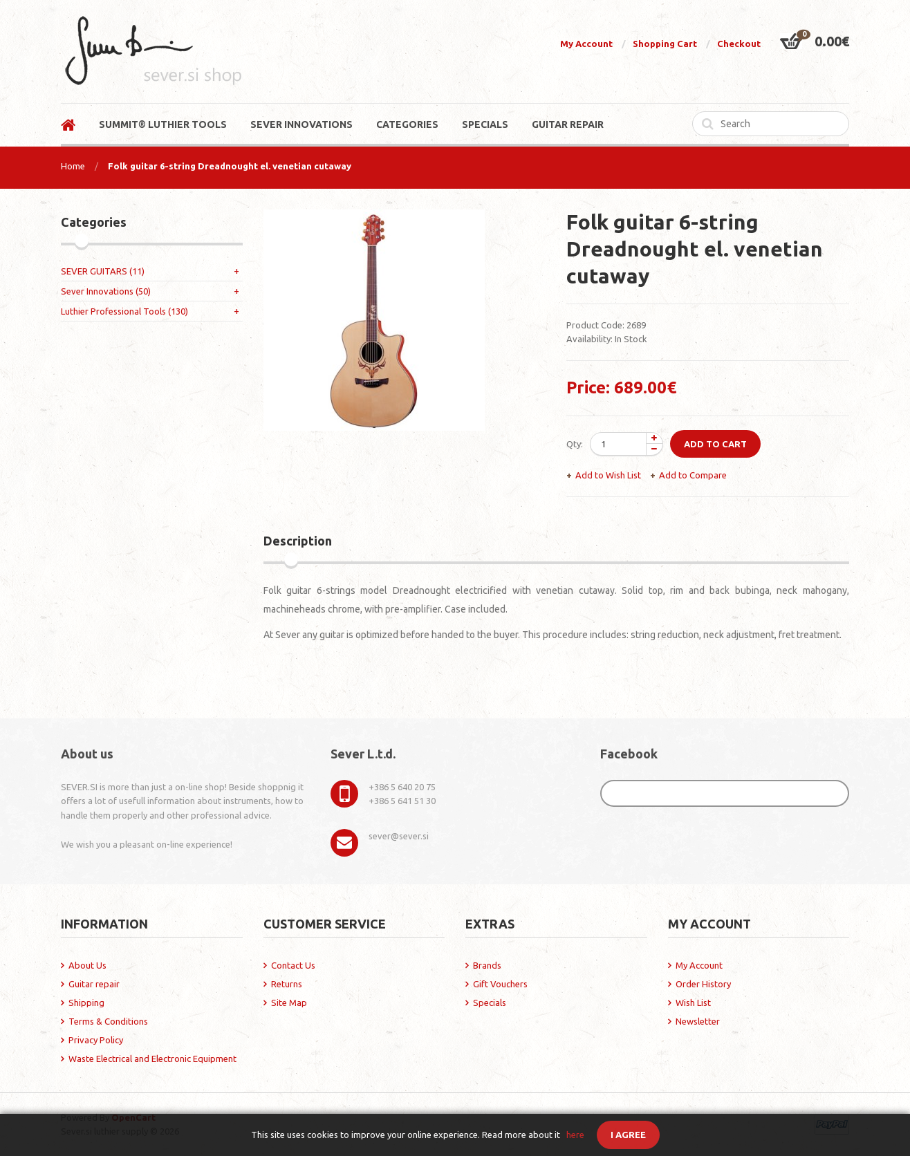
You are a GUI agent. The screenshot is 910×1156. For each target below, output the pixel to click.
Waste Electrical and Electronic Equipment (152, 1058)
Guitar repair (94, 984)
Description (297, 541)
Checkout (739, 43)
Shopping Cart (665, 43)
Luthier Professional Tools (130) (124, 311)
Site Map (289, 1002)
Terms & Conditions (108, 1021)
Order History (703, 984)
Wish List (693, 1002)
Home (73, 166)
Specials (489, 1002)
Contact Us (293, 965)
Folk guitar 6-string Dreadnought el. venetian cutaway (229, 166)
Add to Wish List (608, 475)
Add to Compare (693, 475)
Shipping (86, 1002)
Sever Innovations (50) (106, 291)
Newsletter (698, 1021)
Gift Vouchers (500, 984)
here (575, 1134)
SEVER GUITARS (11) (103, 271)
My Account (586, 43)
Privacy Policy (95, 1040)
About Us (87, 965)
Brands (487, 965)
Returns (286, 984)
